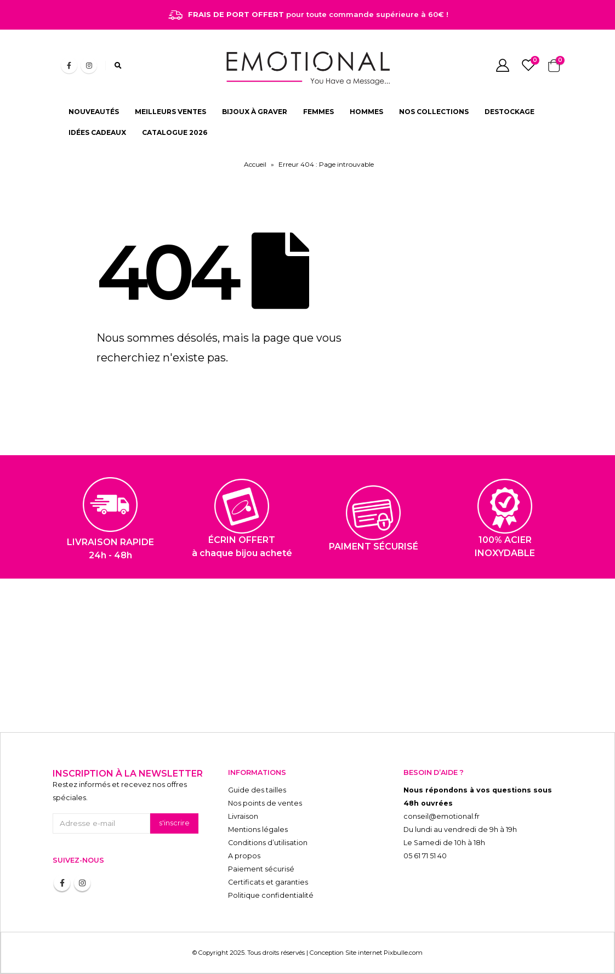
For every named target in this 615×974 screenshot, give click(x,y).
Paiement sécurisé (261, 869)
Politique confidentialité (271, 895)
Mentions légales (258, 829)
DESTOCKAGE (509, 111)
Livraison (243, 816)
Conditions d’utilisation (268, 843)
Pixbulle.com (403, 952)
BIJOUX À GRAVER (254, 111)
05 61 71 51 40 (425, 856)
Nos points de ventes (265, 803)
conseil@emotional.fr (441, 816)
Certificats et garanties (268, 882)
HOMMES (366, 111)
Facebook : (62, 883)
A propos (244, 856)
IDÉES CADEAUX (97, 132)
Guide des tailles (257, 790)
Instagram (82, 883)
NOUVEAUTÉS (94, 111)
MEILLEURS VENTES (170, 111)
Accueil (255, 164)
